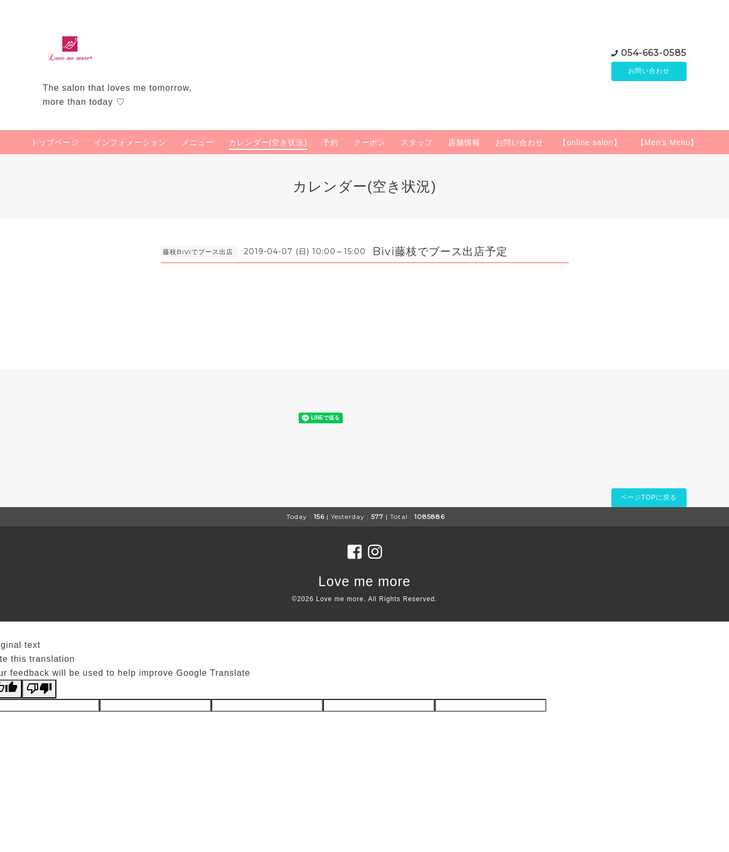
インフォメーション (130, 142)
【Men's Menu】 (668, 142)
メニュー (198, 142)
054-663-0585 (654, 52)
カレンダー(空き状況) (268, 142)
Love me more (365, 581)
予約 (330, 142)
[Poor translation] (39, 689)
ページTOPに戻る (648, 497)
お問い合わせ (649, 71)
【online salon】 (590, 142)
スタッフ (417, 142)
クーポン (369, 142)
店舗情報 (464, 142)
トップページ (55, 142)
